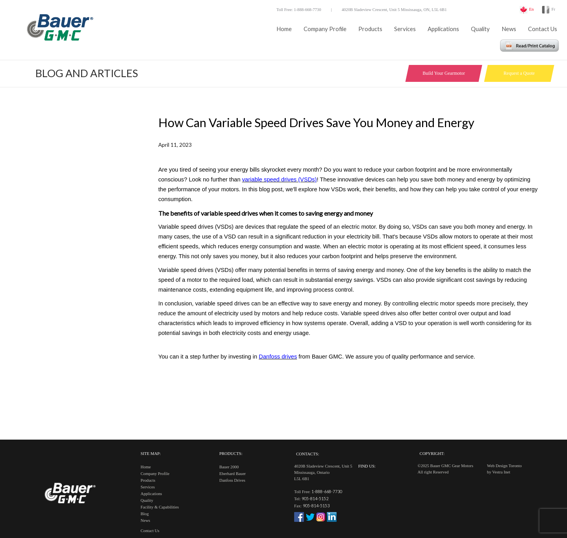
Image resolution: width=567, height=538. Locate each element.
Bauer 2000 (229, 467)
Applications (443, 29)
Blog (145, 514)
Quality (480, 29)
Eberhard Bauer (232, 473)
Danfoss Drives (232, 480)
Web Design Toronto (504, 466)
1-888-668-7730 (326, 491)
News (509, 29)
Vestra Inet (501, 472)
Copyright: (432, 453)
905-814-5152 (315, 498)
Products (370, 29)
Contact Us (542, 29)
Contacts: (307, 454)
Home (284, 29)
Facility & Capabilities (160, 507)
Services (405, 29)
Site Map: (151, 453)
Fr (553, 9)
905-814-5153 (316, 505)
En (531, 9)
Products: (231, 453)
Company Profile (325, 29)
